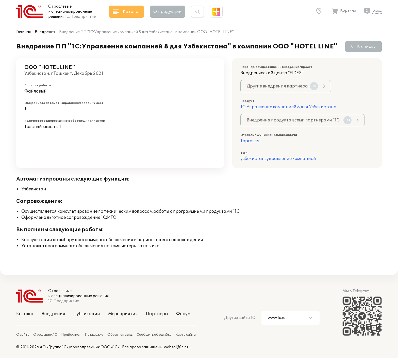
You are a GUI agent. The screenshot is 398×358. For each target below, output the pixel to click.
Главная (23, 32)
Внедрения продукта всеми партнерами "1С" (299, 120)
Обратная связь (119, 335)
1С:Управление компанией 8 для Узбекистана (288, 107)
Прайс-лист (71, 335)
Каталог (25, 313)
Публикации (86, 313)
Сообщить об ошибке (154, 335)
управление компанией (291, 158)
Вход (377, 10)
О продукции (167, 11)
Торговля (249, 141)
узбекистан (252, 158)
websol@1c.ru (176, 347)
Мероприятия (123, 313)
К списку (366, 46)
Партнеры (157, 313)
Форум (183, 313)
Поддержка (94, 335)
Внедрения (45, 32)
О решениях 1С (45, 335)
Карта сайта (185, 335)
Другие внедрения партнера (282, 86)
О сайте (22, 335)
